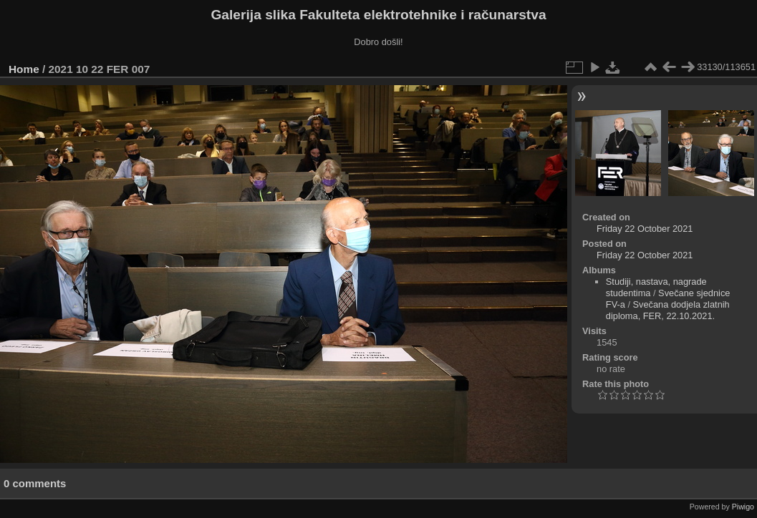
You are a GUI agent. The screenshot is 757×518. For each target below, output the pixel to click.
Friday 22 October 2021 (645, 228)
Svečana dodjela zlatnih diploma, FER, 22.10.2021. (668, 310)
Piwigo (743, 506)
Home (24, 69)
